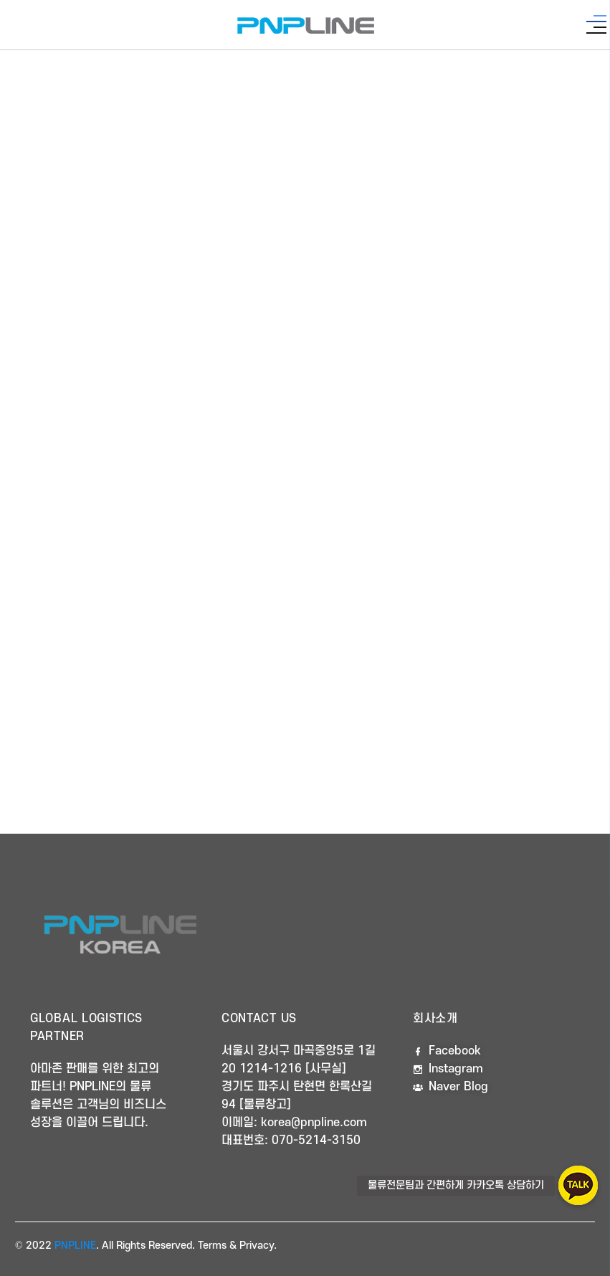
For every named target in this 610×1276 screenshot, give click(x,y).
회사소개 (435, 1018)
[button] (578, 1185)
